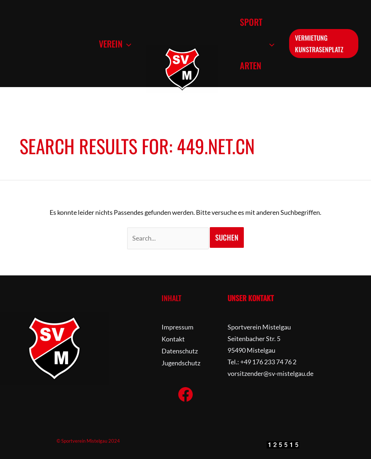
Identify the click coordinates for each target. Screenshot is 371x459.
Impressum (177, 327)
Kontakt (173, 339)
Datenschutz (180, 350)
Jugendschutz (181, 362)
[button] (125, 43)
